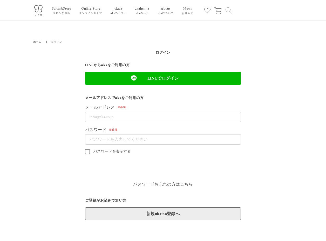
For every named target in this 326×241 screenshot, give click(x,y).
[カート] (218, 10)
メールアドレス (100, 107)
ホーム (37, 42)
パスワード (95, 129)
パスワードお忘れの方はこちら (163, 184)
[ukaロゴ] (38, 10)
